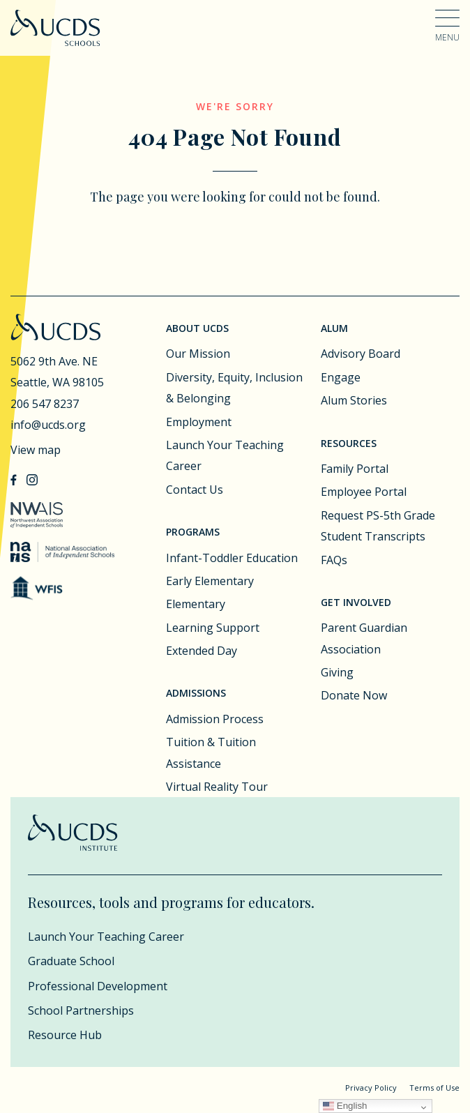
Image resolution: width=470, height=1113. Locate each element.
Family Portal (354, 468)
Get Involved (356, 602)
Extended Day (201, 650)
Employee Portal (364, 491)
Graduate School (71, 961)
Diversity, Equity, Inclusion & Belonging (234, 388)
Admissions (196, 692)
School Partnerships (81, 1010)
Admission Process (215, 719)
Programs (193, 531)
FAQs (334, 560)
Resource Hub (65, 1035)
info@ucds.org (48, 424)
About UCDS (197, 328)
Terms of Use (434, 1087)
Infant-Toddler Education (232, 558)
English (345, 1105)
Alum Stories (354, 400)
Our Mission (198, 353)
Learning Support (212, 627)
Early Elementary (210, 581)
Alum (334, 328)
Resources (349, 443)
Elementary (195, 604)
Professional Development (97, 986)
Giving (337, 672)
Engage (341, 377)
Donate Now (354, 695)
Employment (199, 422)
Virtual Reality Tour (217, 786)
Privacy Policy (371, 1087)
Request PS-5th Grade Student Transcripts (378, 526)
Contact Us (194, 489)
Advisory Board (360, 353)
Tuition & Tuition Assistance (211, 752)
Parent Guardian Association (364, 638)
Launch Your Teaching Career (225, 455)
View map (35, 449)
